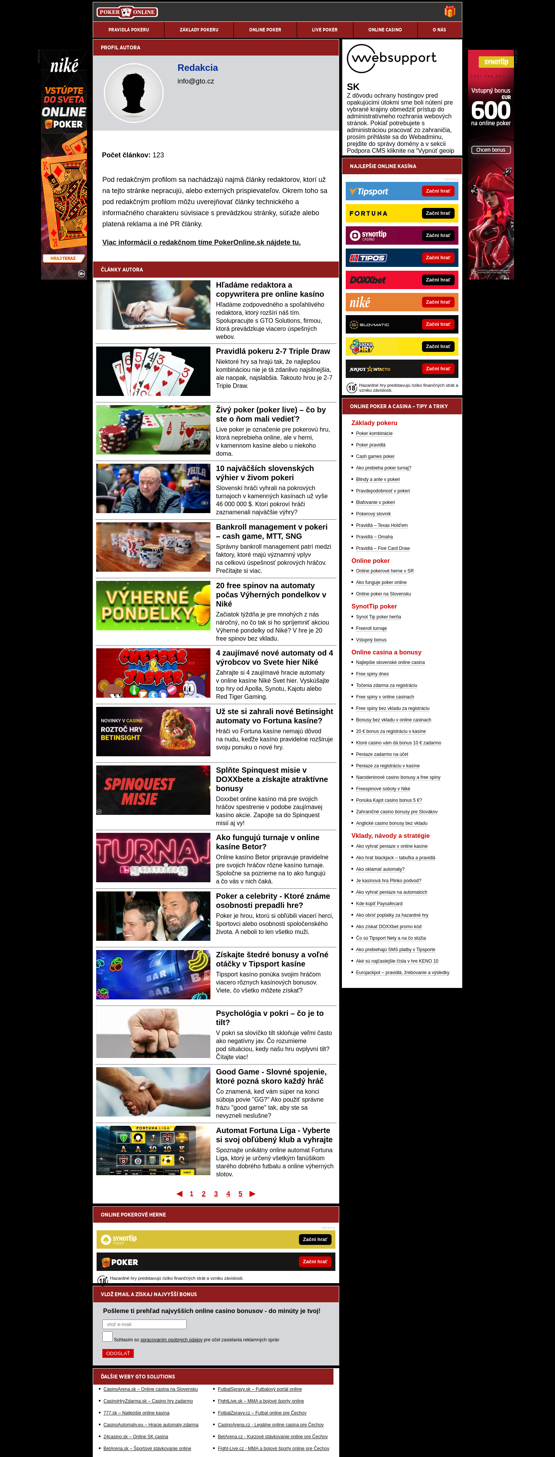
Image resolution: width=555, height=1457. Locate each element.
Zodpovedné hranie (279, 1428)
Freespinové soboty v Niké (383, 873)
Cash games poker (375, 541)
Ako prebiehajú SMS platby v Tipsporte (395, 1034)
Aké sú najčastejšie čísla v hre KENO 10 (397, 1045)
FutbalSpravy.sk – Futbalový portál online (260, 1309)
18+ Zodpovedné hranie (335, 1444)
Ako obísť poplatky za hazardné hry (392, 999)
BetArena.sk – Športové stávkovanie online (147, 1369)
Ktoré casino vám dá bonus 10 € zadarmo (398, 827)
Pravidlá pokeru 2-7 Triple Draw (273, 351)
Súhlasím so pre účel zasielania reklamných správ (196, 1260)
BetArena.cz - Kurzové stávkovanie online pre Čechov (273, 1357)
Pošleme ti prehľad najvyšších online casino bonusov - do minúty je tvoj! (211, 1231)
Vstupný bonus (371, 724)
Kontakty (122, 1444)
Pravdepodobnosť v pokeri (383, 575)
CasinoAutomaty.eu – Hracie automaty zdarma (151, 1345)
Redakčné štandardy (159, 1444)
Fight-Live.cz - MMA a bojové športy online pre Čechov (273, 1369)
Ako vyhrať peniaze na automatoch (391, 977)
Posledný (253, 1193)
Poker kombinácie (374, 518)
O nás (99, 1444)
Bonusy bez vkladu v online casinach (393, 804)
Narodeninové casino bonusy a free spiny (398, 862)
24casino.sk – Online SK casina (135, 1357)
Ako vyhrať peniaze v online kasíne (392, 931)
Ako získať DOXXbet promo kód (389, 1011)
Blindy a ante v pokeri (378, 564)
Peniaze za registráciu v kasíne (388, 850)
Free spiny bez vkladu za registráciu (392, 793)
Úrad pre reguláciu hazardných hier (220, 1428)
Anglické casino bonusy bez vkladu (391, 908)
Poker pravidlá (371, 529)
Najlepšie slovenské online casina (390, 747)
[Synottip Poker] (491, 278)
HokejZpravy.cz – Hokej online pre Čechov (261, 1380)
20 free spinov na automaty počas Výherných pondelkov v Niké (271, 594)
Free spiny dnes (372, 758)
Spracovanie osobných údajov (272, 1444)
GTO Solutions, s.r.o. (394, 1444)
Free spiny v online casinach (385, 781)
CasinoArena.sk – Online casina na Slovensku (150, 1309)
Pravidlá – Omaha (374, 621)
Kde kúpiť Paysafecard (379, 988)
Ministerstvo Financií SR (157, 1428)
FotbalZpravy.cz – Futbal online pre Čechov (262, 1333)
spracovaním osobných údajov (171, 1260)
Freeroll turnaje (371, 713)
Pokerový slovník (373, 598)
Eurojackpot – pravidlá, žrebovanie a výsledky (402, 1057)
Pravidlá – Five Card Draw (383, 633)
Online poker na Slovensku (383, 678)
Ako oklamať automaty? (380, 954)
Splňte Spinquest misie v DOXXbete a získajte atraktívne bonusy (272, 779)
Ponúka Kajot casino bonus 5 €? (389, 885)
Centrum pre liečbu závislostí (330, 1428)
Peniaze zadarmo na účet (382, 839)
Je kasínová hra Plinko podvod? (388, 965)
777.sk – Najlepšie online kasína (136, 1333)
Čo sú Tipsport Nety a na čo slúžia (391, 1022)
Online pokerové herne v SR (385, 655)
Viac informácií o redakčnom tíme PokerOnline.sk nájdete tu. (201, 242)
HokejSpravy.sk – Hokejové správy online (145, 1380)
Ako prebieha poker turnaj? (383, 552)
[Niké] (64, 278)
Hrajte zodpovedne (262, 1396)
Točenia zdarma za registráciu (386, 770)
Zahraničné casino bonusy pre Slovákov (397, 896)
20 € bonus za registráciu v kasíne (391, 816)
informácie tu (205, 1404)
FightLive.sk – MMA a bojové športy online (261, 1321)
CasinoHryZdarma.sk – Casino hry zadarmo (148, 1321)
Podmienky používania (211, 1444)
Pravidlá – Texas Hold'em (382, 610)
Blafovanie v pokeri (375, 587)
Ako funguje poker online (381, 667)
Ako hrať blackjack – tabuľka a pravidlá (395, 942)
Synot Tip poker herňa (378, 701)
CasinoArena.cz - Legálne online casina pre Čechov (270, 1345)
